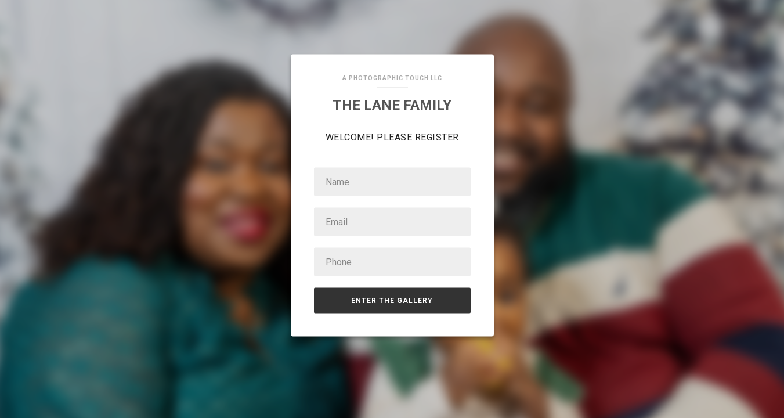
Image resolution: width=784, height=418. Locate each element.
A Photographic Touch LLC (392, 78)
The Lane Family (392, 105)
